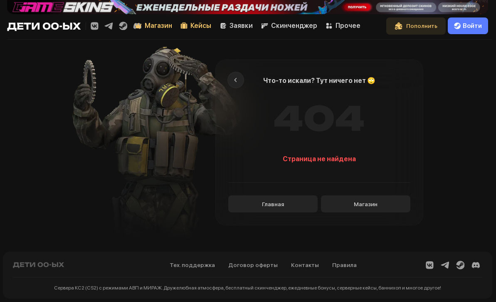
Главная (273, 204)
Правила (344, 265)
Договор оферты (253, 265)
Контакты (305, 265)
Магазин (366, 204)
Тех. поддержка (192, 265)
